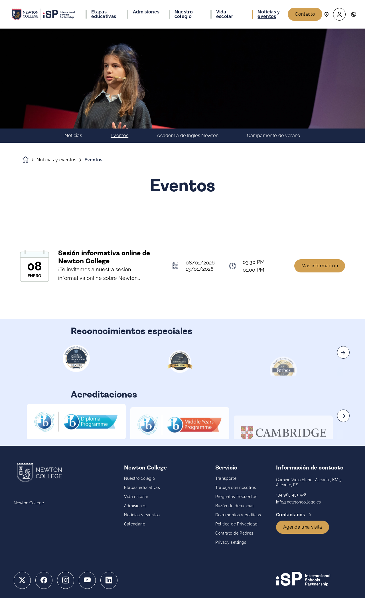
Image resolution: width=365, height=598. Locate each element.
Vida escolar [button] (224, 14)
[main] (182, 313)
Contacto (305, 14)
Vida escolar (136, 496)
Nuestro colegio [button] (184, 14)
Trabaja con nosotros (235, 487)
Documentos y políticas (238, 515)
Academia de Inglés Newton (187, 135)
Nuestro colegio (139, 478)
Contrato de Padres (234, 533)
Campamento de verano (273, 135)
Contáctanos (291, 514)
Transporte (225, 478)
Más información (319, 269)
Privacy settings (230, 542)
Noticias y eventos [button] (268, 14)
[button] (339, 14)
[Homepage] (29, 159)
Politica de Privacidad (236, 524)
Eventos (119, 135)
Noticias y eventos (56, 160)
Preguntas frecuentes (236, 496)
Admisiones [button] (146, 12)
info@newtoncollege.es (298, 502)
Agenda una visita (302, 527)
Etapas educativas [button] (103, 14)
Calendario (134, 524)
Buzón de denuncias (235, 505)
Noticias (73, 135)
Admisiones (135, 505)
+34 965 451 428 (291, 494)
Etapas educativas (142, 487)
